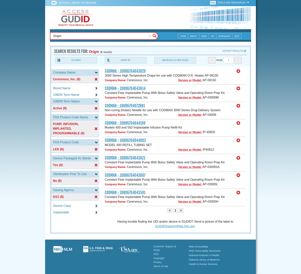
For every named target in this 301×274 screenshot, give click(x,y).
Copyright (159, 258)
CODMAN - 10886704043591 (125, 192)
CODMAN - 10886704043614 (125, 88)
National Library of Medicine (77, 3)
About (193, 36)
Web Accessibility (198, 246)
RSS (156, 254)
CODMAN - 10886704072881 (125, 105)
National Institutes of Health (204, 255)
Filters (76, 60)
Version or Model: (190, 80)
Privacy (158, 262)
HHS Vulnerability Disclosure (205, 250)
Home (183, 36)
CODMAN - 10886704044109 (125, 123)
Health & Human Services (203, 264)
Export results (232, 51)
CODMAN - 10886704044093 (125, 140)
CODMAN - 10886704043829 (125, 71)
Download (224, 36)
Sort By (126, 60)
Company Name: (115, 80)
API (212, 36)
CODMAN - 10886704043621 (125, 157)
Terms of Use (161, 266)
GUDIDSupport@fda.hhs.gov (174, 226)
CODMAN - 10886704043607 (125, 175)
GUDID (76, 17)
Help (236, 36)
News (204, 36)
